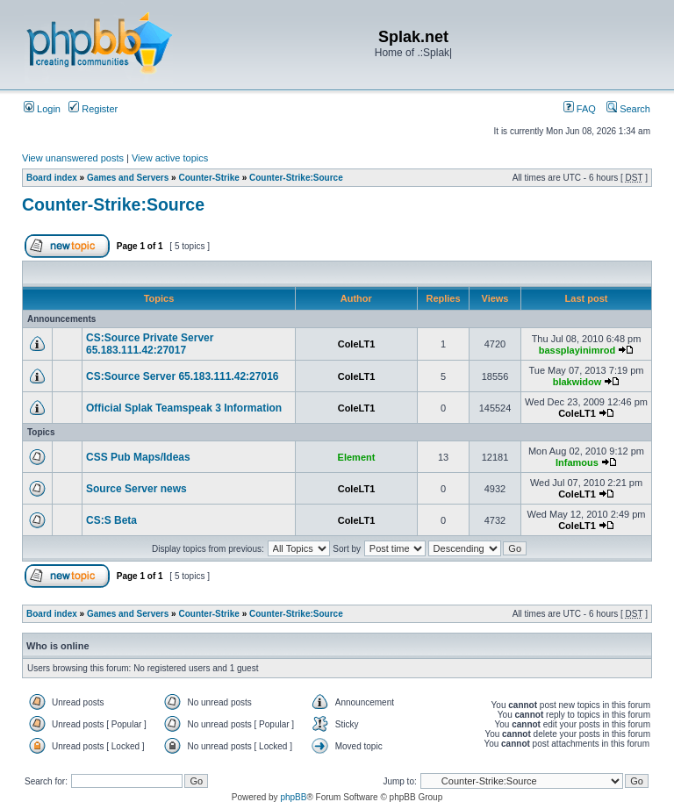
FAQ (579, 109)
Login (42, 109)
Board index (51, 178)
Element (357, 457)
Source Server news (136, 489)
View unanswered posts (73, 158)
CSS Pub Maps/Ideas (138, 457)
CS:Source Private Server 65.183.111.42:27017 (149, 344)
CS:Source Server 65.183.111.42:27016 (182, 376)
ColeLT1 (357, 344)
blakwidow (577, 381)
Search (628, 109)
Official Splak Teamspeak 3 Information (184, 408)
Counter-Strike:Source (296, 178)
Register (93, 109)
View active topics (170, 158)
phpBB (293, 797)
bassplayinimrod (577, 350)
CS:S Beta (111, 520)
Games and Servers (127, 178)
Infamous (577, 462)
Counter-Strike (208, 178)
